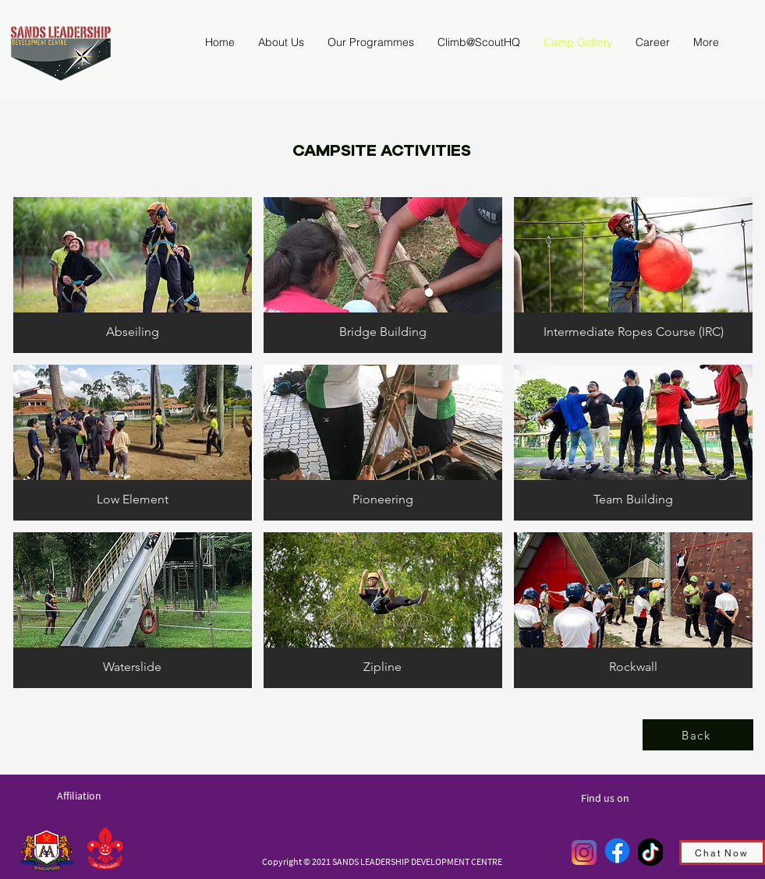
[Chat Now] (722, 852)
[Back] (698, 734)
